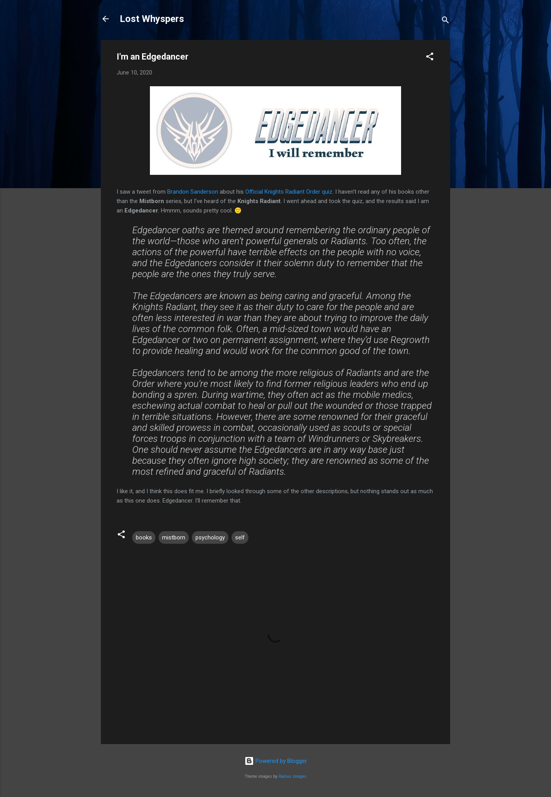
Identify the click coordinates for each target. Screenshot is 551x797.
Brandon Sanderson (192, 191)
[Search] (445, 21)
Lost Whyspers (152, 18)
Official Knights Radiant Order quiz (288, 191)
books (144, 537)
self (240, 537)
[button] (429, 58)
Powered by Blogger (275, 760)
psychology (210, 537)
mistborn (173, 537)
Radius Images (293, 776)
